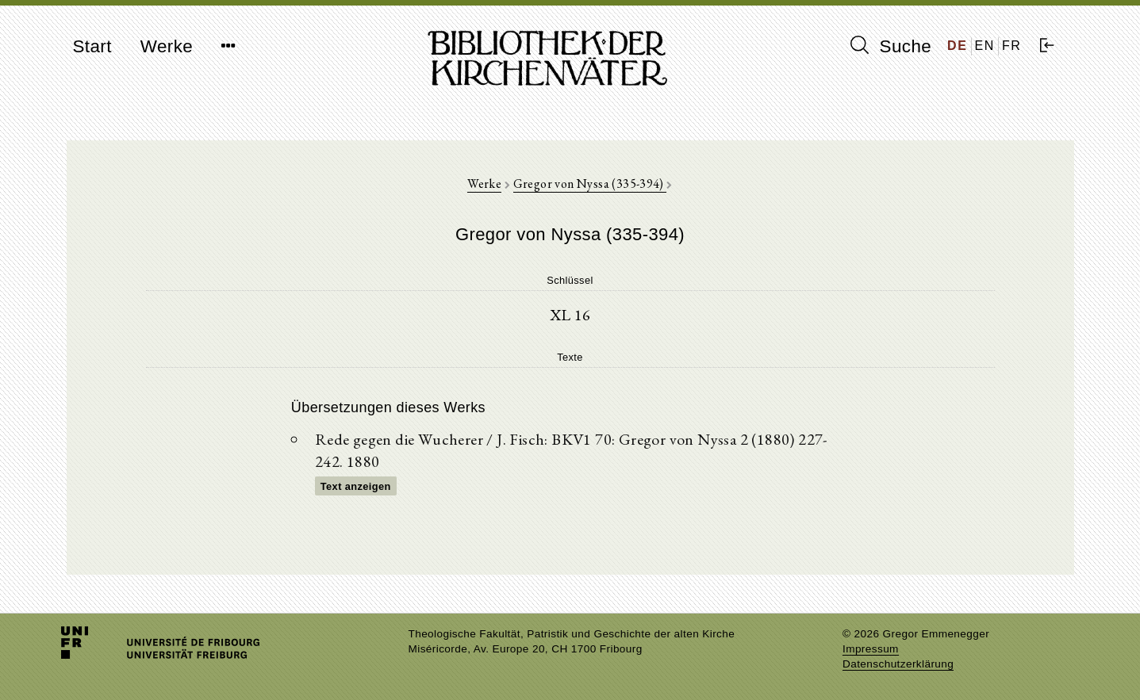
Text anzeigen (356, 486)
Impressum (871, 649)
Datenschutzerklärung (898, 664)
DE (957, 45)
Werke (166, 46)
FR (1012, 45)
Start (92, 46)
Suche (890, 46)
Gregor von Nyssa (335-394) (590, 183)
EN (985, 45)
